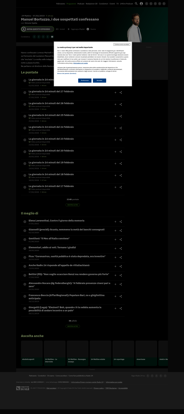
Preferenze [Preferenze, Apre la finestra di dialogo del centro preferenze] (85, 80)
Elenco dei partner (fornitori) (66, 73)
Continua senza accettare (121, 44)
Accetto (99, 80)
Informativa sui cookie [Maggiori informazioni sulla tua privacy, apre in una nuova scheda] (80, 63)
